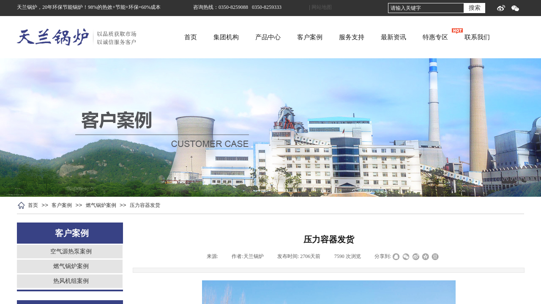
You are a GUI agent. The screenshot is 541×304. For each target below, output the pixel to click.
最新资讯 (421, 37)
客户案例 (337, 37)
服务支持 (379, 37)
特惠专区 (463, 37)
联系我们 (505, 37)
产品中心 (296, 37)
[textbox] (426, 8)
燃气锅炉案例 (101, 205)
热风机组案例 (71, 281)
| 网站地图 (320, 7)
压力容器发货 (145, 205)
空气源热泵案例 (71, 251)
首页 (218, 37)
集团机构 (254, 37)
